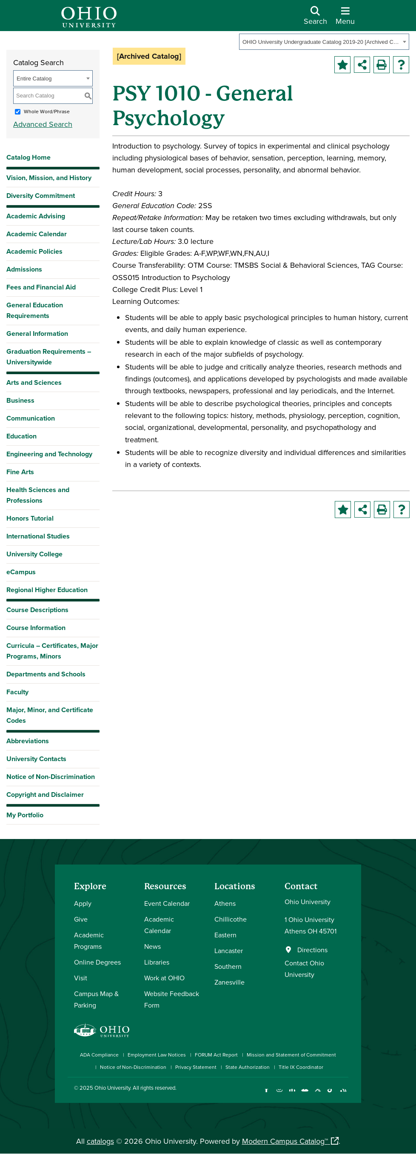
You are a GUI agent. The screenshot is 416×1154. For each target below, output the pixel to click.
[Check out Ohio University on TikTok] (330, 1094)
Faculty (17, 692)
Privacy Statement (196, 1067)
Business (20, 400)
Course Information (36, 628)
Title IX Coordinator (301, 1067)
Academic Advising (35, 216)
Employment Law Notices (157, 1054)
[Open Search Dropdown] (315, 18)
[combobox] (324, 42)
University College (34, 554)
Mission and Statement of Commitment (291, 1054)
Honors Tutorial (30, 518)
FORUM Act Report (216, 1054)
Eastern (225, 934)
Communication (30, 418)
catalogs (100, 1141)
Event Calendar (167, 903)
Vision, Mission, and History (48, 178)
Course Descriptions (37, 610)
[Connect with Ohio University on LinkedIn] (292, 1094)
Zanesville (229, 982)
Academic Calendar (36, 234)
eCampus (21, 572)
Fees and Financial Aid (41, 287)
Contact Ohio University (304, 968)
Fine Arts (20, 472)
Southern (228, 966)
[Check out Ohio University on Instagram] (279, 1094)
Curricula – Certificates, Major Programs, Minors (52, 651)
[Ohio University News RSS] (343, 1094)
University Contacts (36, 759)
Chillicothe (230, 919)
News (152, 946)
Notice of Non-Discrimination (50, 777)
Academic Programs (89, 940)
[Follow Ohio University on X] (317, 1094)
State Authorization (247, 1067)
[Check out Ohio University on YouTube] (304, 1094)
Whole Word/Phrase (47, 111)
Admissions (24, 269)
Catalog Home (28, 157)
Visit (80, 977)
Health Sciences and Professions (37, 495)
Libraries (156, 962)
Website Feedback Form (171, 999)
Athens (225, 903)
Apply (82, 903)
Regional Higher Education (47, 590)
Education (21, 436)
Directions (312, 949)
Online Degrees (97, 962)
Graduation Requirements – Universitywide (48, 356)
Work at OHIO (164, 977)
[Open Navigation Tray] (345, 18)
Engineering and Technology (49, 454)
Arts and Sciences (34, 382)
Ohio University (112, 1087)
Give (81, 919)
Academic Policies (34, 251)
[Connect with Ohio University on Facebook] (266, 1094)
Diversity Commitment (40, 195)
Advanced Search (42, 124)
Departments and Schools (45, 674)
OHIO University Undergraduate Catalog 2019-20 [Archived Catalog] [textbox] (321, 42)
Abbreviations (27, 741)
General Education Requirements (34, 310)
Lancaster (228, 950)
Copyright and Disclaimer (45, 794)
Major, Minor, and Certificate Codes (49, 715)
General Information (37, 333)
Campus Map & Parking (96, 999)
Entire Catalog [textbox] (34, 78)
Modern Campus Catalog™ (285, 1141)
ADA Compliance (99, 1054)
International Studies (38, 536)
